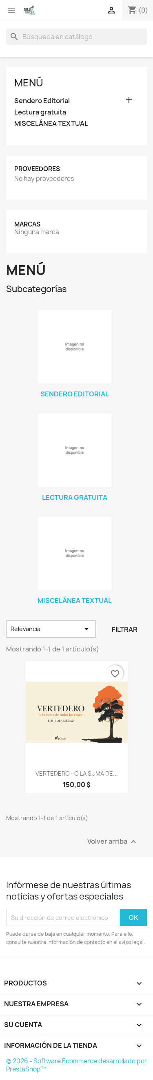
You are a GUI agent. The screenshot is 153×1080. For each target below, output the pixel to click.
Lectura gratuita (40, 112)
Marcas (27, 224)
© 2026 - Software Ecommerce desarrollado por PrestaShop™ (76, 1065)
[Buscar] (76, 37)
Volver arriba (112, 842)
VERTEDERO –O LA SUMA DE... (76, 773)
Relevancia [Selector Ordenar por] (51, 629)
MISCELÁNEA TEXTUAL (51, 123)
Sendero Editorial (42, 101)
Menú (28, 83)
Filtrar (124, 629)
